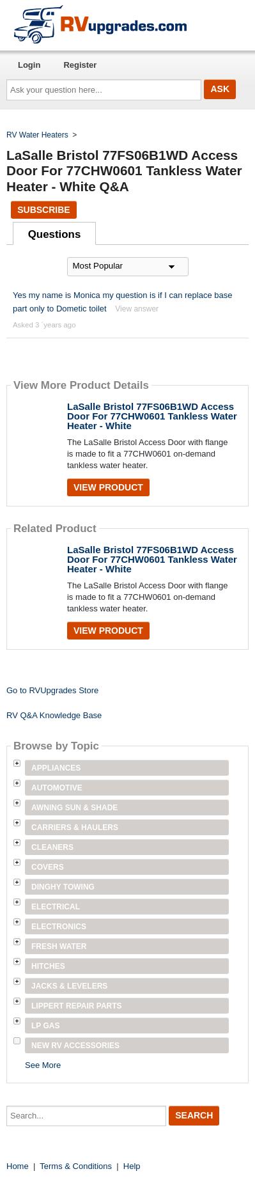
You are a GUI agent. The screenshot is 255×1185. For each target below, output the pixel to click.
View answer (136, 308)
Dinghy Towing (63, 887)
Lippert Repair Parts (76, 1005)
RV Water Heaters (37, 134)
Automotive (56, 787)
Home (17, 1166)
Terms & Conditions (76, 1166)
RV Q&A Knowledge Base (54, 715)
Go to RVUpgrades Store (52, 690)
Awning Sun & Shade (74, 807)
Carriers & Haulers (74, 827)
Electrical (55, 906)
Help (132, 1166)
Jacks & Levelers (69, 986)
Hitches (48, 966)
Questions (54, 234)
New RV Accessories (75, 1045)
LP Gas (45, 1025)
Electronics (58, 926)
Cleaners (52, 847)
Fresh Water (58, 946)
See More (43, 1065)
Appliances (56, 768)
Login (29, 65)
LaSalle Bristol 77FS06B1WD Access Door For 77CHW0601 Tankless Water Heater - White (152, 416)
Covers (47, 867)
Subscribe (43, 210)
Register (80, 65)
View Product (108, 487)
